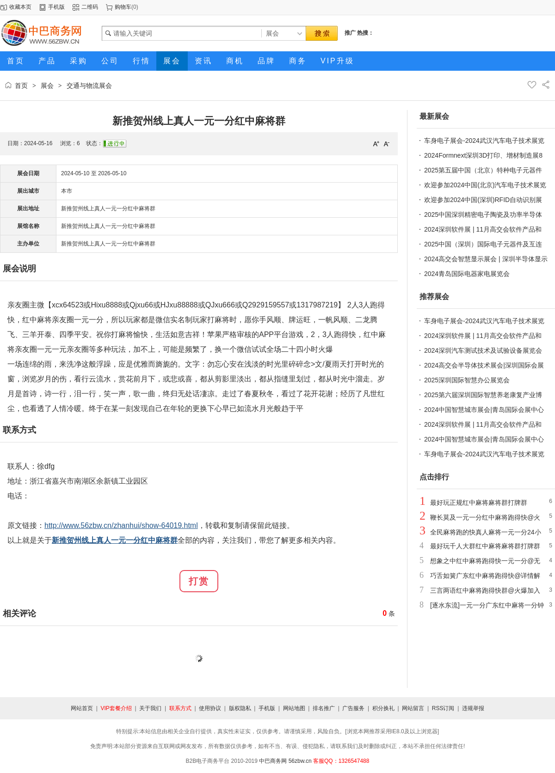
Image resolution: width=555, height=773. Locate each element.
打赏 (199, 581)
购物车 (123, 7)
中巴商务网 (273, 761)
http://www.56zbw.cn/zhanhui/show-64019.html (121, 525)
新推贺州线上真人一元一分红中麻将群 (108, 208)
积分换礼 (383, 708)
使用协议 (210, 708)
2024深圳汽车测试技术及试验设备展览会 (483, 350)
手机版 (56, 7)
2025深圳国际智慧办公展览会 (467, 380)
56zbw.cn (300, 761)
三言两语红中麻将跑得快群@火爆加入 (485, 590)
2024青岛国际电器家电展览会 (467, 273)
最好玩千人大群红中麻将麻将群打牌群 (485, 546)
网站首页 (82, 708)
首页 (21, 85)
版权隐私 (240, 708)
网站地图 (294, 708)
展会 (47, 85)
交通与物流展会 (89, 85)
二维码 (89, 7)
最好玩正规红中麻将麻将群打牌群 (478, 502)
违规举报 (473, 708)
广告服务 (353, 708)
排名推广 (324, 708)
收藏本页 (20, 7)
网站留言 (413, 708)
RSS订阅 (443, 708)
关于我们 (150, 708)
